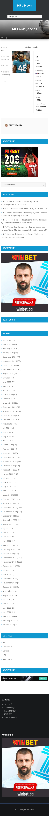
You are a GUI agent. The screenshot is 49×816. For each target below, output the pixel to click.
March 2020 (8, 616)
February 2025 (9, 398)
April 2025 (7, 390)
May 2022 (7, 536)
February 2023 (9, 499)
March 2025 (8, 394)
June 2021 (7, 574)
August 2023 (8, 474)
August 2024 (8, 424)
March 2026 (8, 344)
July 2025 (6, 378)
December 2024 (10, 407)
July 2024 (6, 428)
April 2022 (7, 541)
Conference (7, 646)
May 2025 (7, 386)
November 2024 (10, 411)
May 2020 (7, 608)
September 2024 (10, 419)
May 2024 (7, 436)
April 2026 (7, 340)
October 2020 (9, 587)
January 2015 (8, 624)
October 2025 (9, 365)
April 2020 (7, 612)
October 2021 (9, 566)
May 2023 (7, 486)
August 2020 (8, 595)
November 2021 (10, 562)
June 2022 (7, 532)
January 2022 (8, 553)
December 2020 (10, 578)
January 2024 (8, 453)
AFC (4, 642)
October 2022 (9, 516)
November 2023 (10, 461)
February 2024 (9, 449)
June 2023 (7, 482)
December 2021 (10, 557)
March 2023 (8, 495)
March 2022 (8, 545)
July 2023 (6, 478)
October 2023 (9, 465)
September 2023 (10, 470)
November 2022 (10, 511)
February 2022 (9, 549)
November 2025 (10, 361)
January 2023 (8, 503)
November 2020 (10, 582)
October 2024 (9, 415)
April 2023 (7, 490)
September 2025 (10, 369)
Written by (15, 125)
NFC (4, 655)
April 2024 (7, 440)
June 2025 (7, 382)
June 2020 (7, 603)
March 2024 (8, 444)
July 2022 (6, 528)
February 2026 (9, 348)
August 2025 (8, 373)
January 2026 (8, 352)
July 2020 (6, 599)
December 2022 (10, 507)
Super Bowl (7, 659)
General (6, 651)
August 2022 (8, 524)
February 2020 (9, 620)
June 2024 (7, 432)
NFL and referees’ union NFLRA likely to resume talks (25, 208)
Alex (2, 50)
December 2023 (10, 457)
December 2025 (10, 357)
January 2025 (8, 403)
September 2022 (10, 520)
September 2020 (10, 591)
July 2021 (6, 570)
